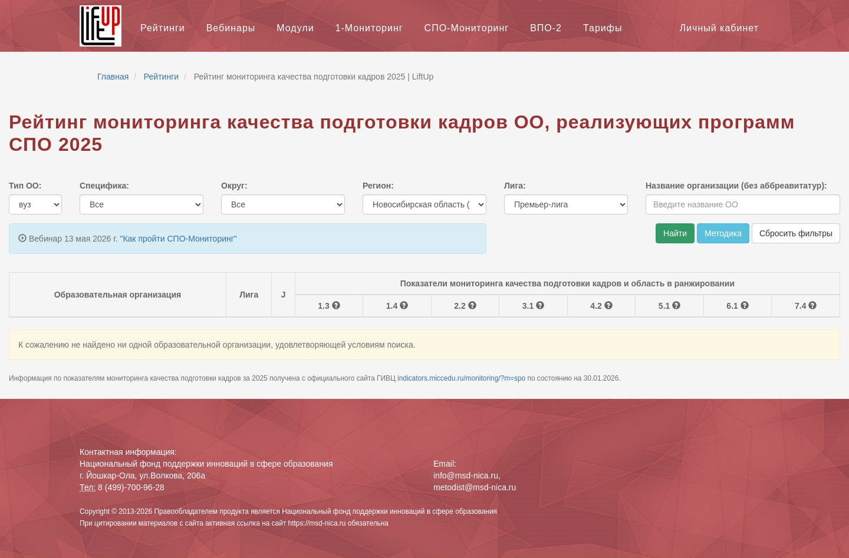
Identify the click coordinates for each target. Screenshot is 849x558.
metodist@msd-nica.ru (474, 487)
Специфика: (104, 185)
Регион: (378, 185)
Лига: (515, 185)
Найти (675, 233)
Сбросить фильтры (795, 233)
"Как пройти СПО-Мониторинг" (178, 238)
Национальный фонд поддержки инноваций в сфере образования (389, 511)
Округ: (234, 185)
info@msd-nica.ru (465, 475)
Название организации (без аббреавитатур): (736, 185)
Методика (723, 233)
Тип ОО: (25, 185)
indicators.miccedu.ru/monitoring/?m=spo (462, 378)
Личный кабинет (719, 28)
